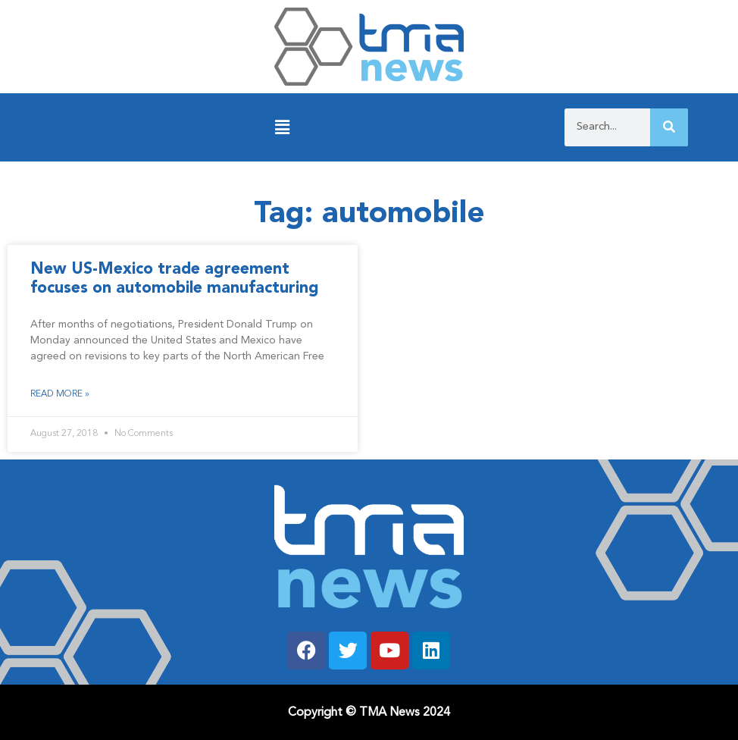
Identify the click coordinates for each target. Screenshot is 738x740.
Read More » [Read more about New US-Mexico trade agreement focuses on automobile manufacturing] (59, 394)
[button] (282, 127)
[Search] (669, 127)
